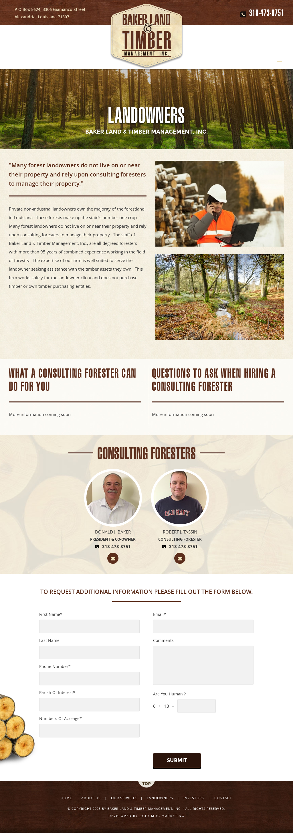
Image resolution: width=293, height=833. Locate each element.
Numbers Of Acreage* (60, 718)
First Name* (50, 614)
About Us (91, 798)
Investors (193, 798)
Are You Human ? (169, 694)
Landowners (160, 798)
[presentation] (188, 731)
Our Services (124, 798)
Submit (177, 760)
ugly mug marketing (161, 816)
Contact (223, 798)
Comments (163, 640)
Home (66, 798)
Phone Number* (55, 666)
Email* (159, 614)
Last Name (49, 640)
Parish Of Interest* (57, 692)
